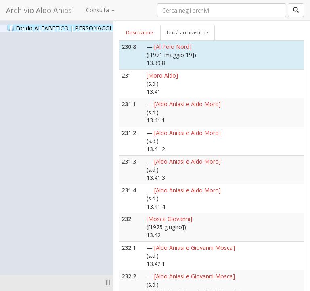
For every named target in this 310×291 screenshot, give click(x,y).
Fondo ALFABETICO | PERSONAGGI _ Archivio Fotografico (98, 28)
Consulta (100, 10)
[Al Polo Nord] (172, 47)
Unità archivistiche (187, 32)
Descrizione (139, 32)
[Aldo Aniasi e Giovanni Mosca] (194, 247)
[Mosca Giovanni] (169, 219)
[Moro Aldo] (162, 75)
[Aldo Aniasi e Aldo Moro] (187, 104)
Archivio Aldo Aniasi (40, 10)
